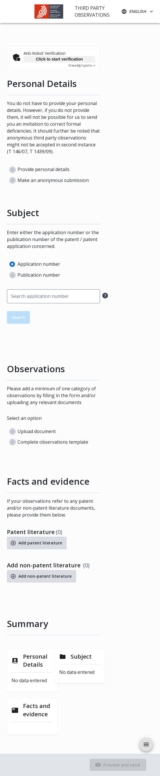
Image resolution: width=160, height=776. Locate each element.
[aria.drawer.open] (146, 744)
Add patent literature (37, 543)
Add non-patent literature (41, 576)
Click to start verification (59, 59)
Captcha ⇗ (81, 65)
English (137, 11)
